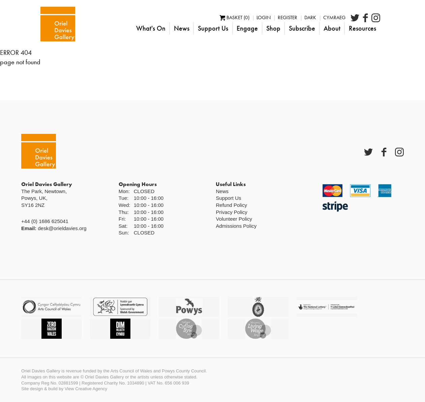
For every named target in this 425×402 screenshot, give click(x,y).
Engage (270, 28)
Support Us (236, 28)
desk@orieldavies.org (62, 228)
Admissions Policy (236, 226)
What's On (174, 28)
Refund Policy (231, 205)
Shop (297, 28)
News (205, 28)
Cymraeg (358, 17)
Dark (334, 17)
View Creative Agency (86, 388)
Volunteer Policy (234, 219)
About (355, 28)
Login (287, 17)
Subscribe (325, 28)
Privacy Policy (231, 212)
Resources (386, 28)
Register (311, 17)
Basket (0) (258, 17)
